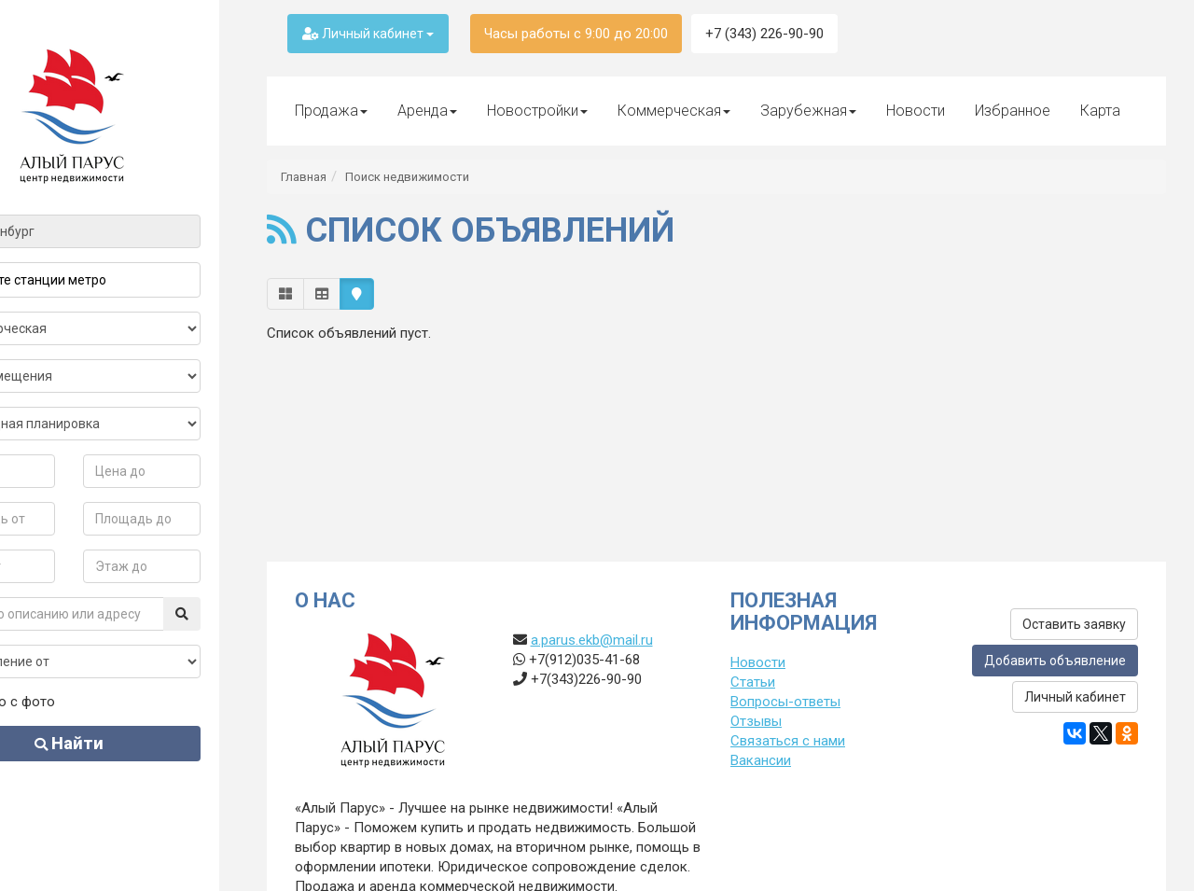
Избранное (1012, 110)
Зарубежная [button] (808, 110)
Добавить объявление (1055, 660)
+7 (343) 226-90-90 (764, 33)
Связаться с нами (787, 740)
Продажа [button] (331, 110)
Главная (303, 177)
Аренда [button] (427, 110)
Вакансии (760, 760)
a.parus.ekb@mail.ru (592, 640)
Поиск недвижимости (407, 177)
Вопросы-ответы (785, 701)
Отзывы (756, 721)
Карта (1100, 110)
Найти (119, 743)
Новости (915, 110)
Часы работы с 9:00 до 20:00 (576, 33)
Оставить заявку (1074, 624)
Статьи (752, 682)
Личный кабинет (368, 33)
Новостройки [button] (537, 110)
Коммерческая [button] (674, 110)
